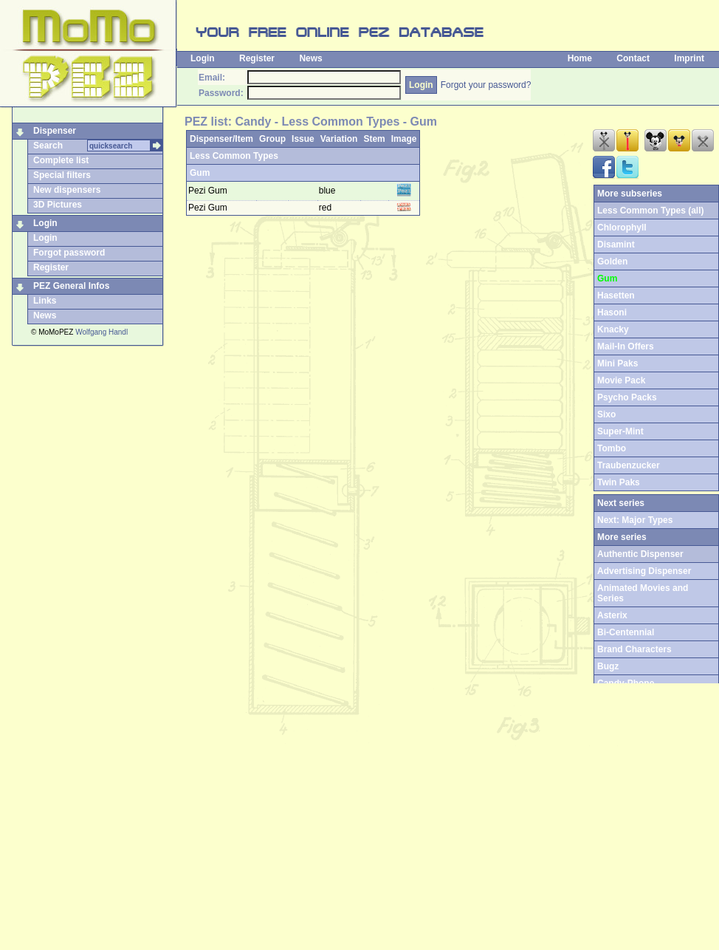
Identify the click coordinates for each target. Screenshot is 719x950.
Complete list (61, 160)
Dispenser (54, 131)
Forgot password (69, 252)
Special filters (62, 175)
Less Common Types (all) (650, 210)
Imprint (689, 58)
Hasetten (616, 295)
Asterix (612, 615)
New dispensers (66, 190)
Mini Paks (617, 363)
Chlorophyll (622, 227)
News (310, 58)
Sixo (606, 414)
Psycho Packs (627, 397)
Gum (200, 173)
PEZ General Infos (71, 286)
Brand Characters (634, 649)
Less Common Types (234, 156)
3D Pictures (57, 204)
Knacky (613, 329)
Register (257, 58)
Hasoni (612, 312)
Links (44, 300)
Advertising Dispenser (644, 571)
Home (580, 58)
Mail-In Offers (625, 346)
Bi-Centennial (625, 632)
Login (202, 58)
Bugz (608, 666)
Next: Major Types (634, 520)
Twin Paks (618, 482)
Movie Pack (621, 380)
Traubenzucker (628, 465)
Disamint (616, 244)
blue (328, 190)
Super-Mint (620, 431)
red (326, 207)
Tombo (611, 448)
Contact (633, 58)
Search (48, 145)
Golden (612, 261)
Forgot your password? (486, 85)
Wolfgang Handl (101, 332)
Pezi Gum (207, 190)
